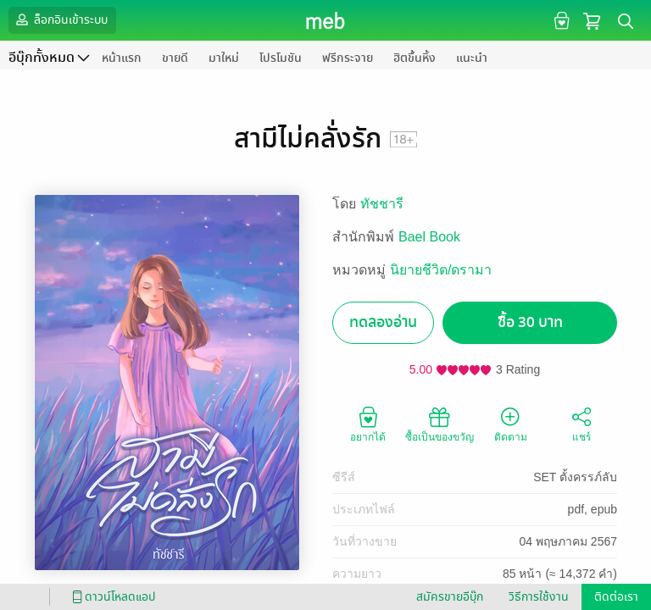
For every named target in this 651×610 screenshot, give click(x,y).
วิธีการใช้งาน (539, 597)
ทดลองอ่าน (383, 322)
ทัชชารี (381, 204)
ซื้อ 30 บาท (530, 322)
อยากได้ (368, 423)
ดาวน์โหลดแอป (111, 597)
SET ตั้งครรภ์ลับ (575, 477)
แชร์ (581, 423)
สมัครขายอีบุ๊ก (449, 597)
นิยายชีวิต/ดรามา (441, 270)
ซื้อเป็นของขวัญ (439, 423)
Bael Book (429, 237)
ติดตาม (510, 423)
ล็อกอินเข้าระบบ (60, 19)
